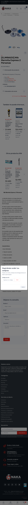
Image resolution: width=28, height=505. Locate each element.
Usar (17, 279)
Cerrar (23, 287)
